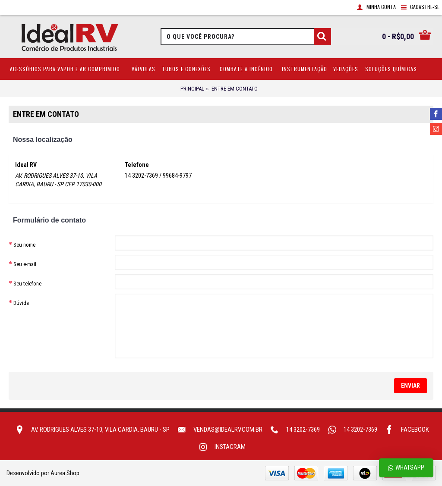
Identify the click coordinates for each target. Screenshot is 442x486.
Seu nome (24, 244)
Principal (192, 88)
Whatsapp (406, 467)
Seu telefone (27, 283)
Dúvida (21, 303)
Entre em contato (235, 88)
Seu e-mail (24, 264)
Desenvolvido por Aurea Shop (42, 473)
